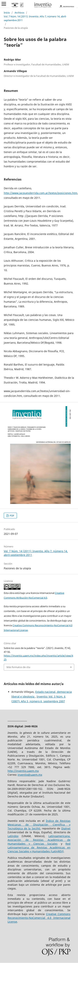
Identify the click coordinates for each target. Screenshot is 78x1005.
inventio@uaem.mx (30, 774)
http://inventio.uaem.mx (23, 771)
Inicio (7, 12)
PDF (11, 515)
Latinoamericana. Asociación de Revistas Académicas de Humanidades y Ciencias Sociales (39, 839)
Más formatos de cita (18, 667)
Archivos (19, 12)
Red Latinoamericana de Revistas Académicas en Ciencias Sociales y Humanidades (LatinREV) (39, 847)
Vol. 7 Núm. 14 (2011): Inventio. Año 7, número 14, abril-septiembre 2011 (35, 18)
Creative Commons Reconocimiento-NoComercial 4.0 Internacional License (39, 917)
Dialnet (65, 828)
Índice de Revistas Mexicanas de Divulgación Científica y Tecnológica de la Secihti (39, 824)
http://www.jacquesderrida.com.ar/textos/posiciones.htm (40, 193)
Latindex (13, 836)
